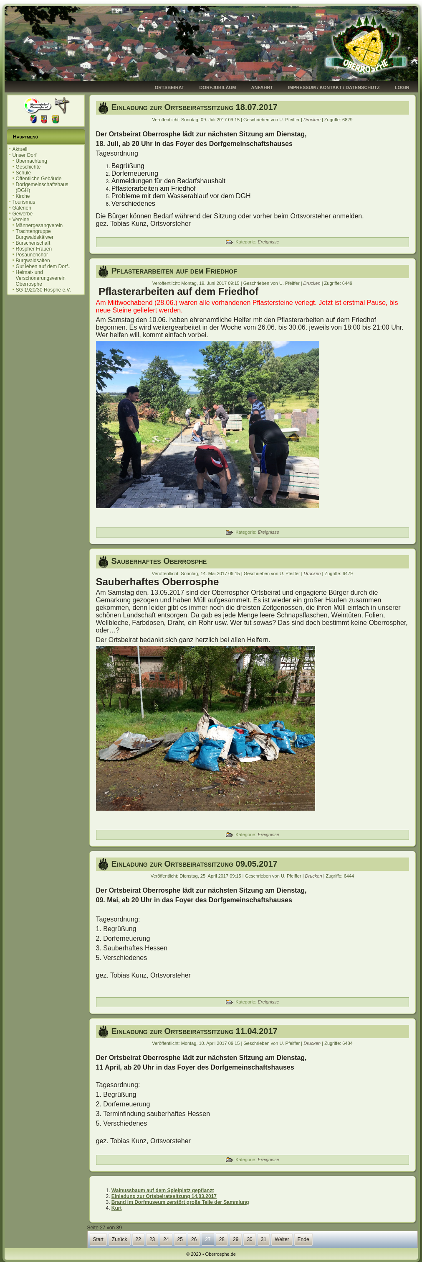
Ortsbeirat (169, 87)
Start (98, 1239)
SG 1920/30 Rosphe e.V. (43, 290)
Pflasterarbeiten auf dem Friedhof (174, 270)
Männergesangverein (39, 225)
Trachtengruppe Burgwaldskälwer (35, 234)
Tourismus (24, 202)
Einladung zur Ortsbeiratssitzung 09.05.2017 (194, 863)
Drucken (312, 119)
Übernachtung (31, 161)
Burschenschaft (33, 243)
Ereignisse (268, 241)
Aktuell (20, 149)
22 (138, 1239)
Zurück (119, 1239)
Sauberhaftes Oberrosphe (159, 561)
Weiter (282, 1239)
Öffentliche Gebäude (39, 179)
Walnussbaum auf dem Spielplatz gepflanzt (162, 1190)
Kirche (23, 196)
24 (166, 1239)
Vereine (21, 220)
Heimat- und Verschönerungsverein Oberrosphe (41, 278)
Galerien (22, 208)
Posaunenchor (32, 255)
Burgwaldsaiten (33, 261)
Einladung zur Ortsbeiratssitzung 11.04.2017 (194, 1031)
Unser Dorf (25, 155)
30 (249, 1239)
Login (402, 87)
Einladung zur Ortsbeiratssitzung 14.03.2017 (164, 1196)
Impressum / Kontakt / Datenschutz (334, 87)
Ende (303, 1239)
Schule (23, 173)
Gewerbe (23, 214)
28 (222, 1239)
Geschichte (28, 167)
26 (194, 1239)
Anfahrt (262, 87)
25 (180, 1239)
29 (235, 1239)
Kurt (116, 1208)
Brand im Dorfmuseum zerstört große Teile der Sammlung (180, 1202)
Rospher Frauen (34, 249)
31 (263, 1239)
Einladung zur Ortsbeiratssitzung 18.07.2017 (194, 107)
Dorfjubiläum (218, 87)
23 (152, 1239)
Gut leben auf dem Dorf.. (43, 266)
